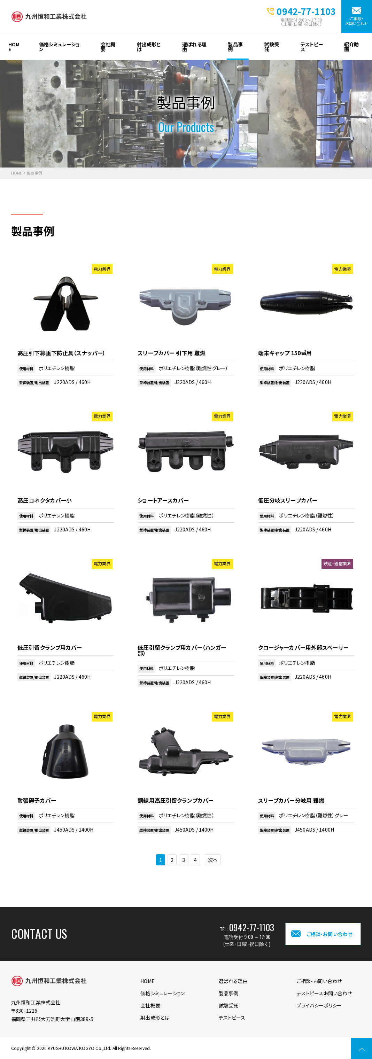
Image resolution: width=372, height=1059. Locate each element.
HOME (14, 47)
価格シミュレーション (59, 47)
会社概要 (108, 47)
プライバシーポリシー (319, 1005)
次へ (213, 859)
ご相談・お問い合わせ (356, 21)
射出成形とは (149, 47)
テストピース (312, 47)
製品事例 (235, 47)
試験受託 (271, 47)
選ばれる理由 (194, 47)
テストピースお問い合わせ (324, 993)
